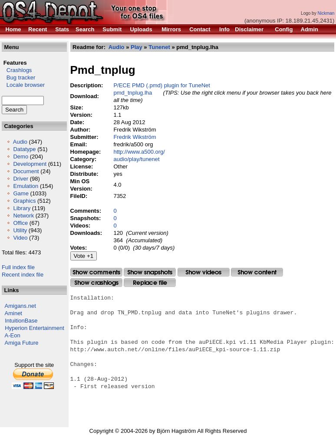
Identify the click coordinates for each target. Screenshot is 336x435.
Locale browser (23, 85)
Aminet (13, 313)
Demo (20, 156)
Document (26, 171)
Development (29, 164)
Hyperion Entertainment (34, 328)
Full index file (18, 267)
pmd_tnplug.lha (133, 92)
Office (20, 223)
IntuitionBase (21, 320)
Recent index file (22, 274)
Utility (20, 230)
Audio (20, 141)
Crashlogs (17, 70)
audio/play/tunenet (137, 159)
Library (21, 208)
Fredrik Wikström (135, 137)
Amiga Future (22, 342)
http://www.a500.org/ (139, 151)
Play (136, 47)
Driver (20, 178)
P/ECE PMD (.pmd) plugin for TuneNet (162, 85)
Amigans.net (20, 306)
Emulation (25, 186)
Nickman (325, 13)
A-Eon (12, 335)
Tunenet (159, 47)
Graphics (24, 201)
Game (20, 193)
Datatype (24, 149)
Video (20, 237)
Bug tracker (18, 77)
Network (23, 215)
